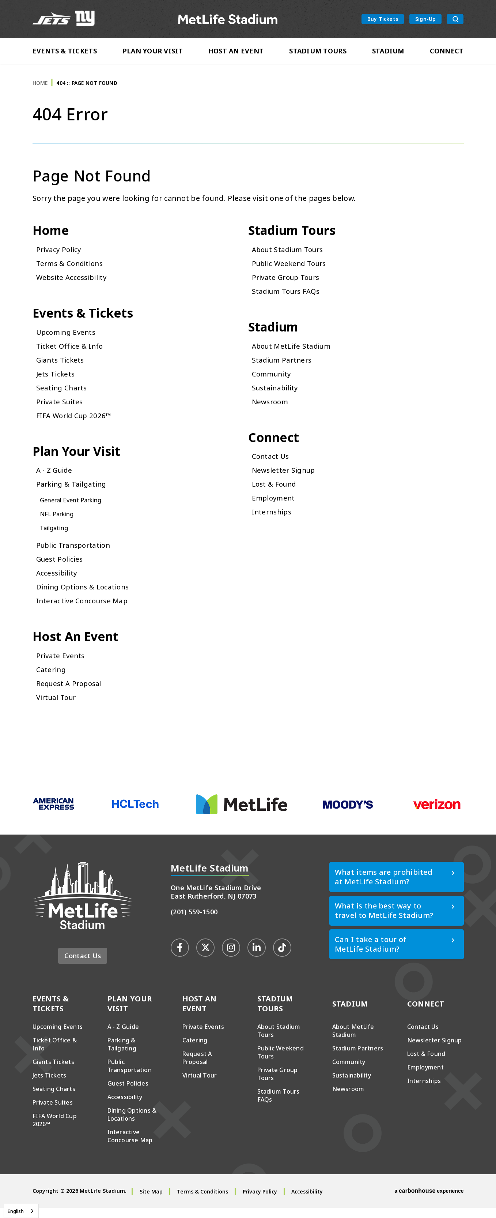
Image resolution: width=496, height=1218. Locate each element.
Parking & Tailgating (73, 493)
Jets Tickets (56, 381)
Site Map (151, 1201)
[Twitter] (205, 957)
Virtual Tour (58, 707)
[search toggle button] (455, 20)
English (16, 1211)
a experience (428, 1201)
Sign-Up (425, 19)
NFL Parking (59, 522)
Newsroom (271, 408)
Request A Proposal (71, 693)
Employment (275, 506)
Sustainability (277, 395)
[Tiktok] (282, 957)
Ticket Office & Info (71, 353)
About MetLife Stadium (294, 353)
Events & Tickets (65, 52)
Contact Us (271, 465)
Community (273, 381)
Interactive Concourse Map (84, 609)
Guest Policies (61, 568)
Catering (51, 679)
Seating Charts (62, 395)
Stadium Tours (318, 52)
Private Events (61, 665)
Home (40, 87)
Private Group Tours (288, 283)
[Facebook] (179, 957)
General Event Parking (75, 508)
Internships (273, 520)
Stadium (388, 52)
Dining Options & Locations (86, 595)
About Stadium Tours (290, 255)
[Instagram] (231, 957)
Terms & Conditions (72, 269)
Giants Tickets (61, 367)
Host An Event (236, 52)
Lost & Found (276, 493)
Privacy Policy (60, 255)
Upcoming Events (67, 339)
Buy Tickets (382, 19)
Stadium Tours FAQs (288, 297)
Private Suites (61, 408)
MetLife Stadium (227, 20)
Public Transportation (76, 554)
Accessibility (58, 581)
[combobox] (21, 1211)
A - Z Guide (55, 479)
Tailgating (56, 536)
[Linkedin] (256, 957)
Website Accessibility (73, 283)
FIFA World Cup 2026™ (76, 422)
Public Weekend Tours (292, 269)
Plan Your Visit (152, 52)
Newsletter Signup (285, 479)
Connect (447, 52)
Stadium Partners (283, 367)
